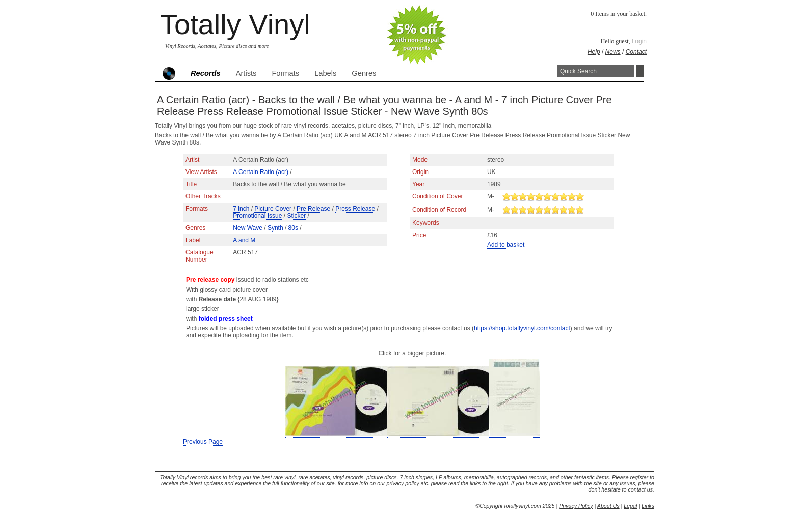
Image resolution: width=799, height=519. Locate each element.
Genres (364, 73)
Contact (636, 51)
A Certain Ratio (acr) (260, 172)
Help (594, 51)
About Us (608, 506)
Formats (285, 73)
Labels (325, 73)
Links (648, 506)
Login (639, 41)
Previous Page (203, 441)
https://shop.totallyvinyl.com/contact (522, 328)
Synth (275, 228)
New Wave (247, 228)
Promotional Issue (257, 215)
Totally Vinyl (235, 24)
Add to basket (505, 244)
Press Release (355, 208)
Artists (246, 73)
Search (640, 71)
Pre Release (313, 208)
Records (206, 73)
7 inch (241, 208)
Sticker (296, 215)
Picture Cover (272, 208)
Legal (630, 506)
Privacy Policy (576, 506)
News (613, 51)
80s (293, 228)
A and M (244, 240)
